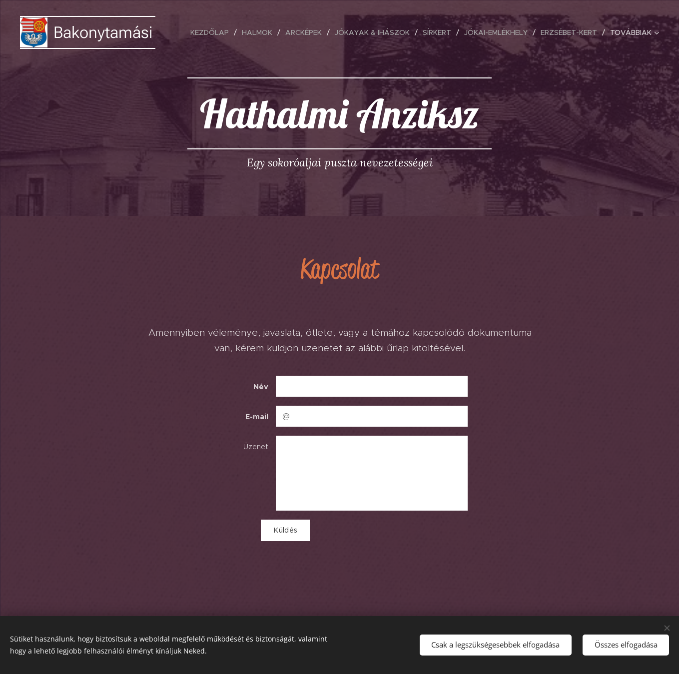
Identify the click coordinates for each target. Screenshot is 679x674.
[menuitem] (212, 32)
